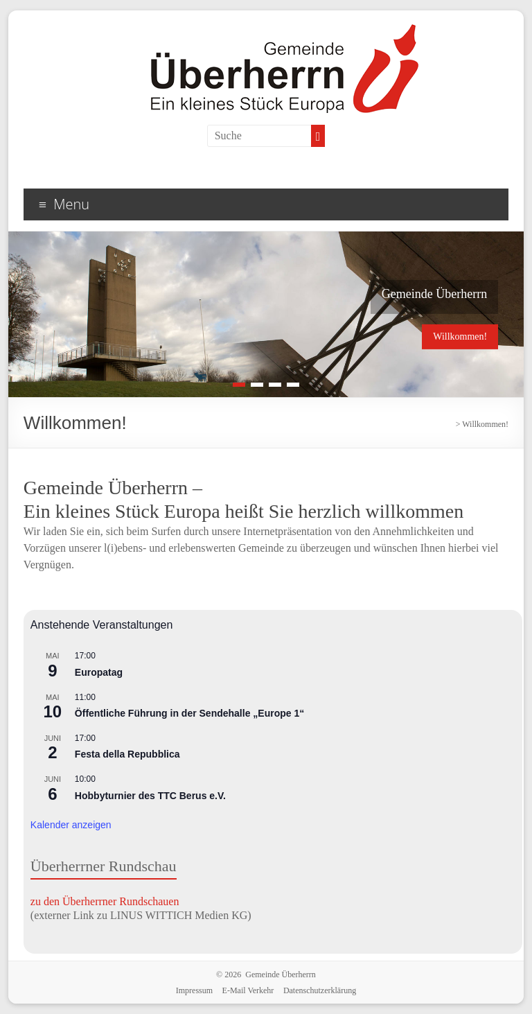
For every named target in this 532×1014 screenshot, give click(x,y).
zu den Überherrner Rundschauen (104, 901)
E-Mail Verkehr (248, 990)
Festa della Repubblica (127, 754)
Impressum (194, 990)
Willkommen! (460, 336)
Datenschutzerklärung (319, 990)
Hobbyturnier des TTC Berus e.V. (150, 795)
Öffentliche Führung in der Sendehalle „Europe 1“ (189, 713)
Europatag (99, 672)
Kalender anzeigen (71, 824)
